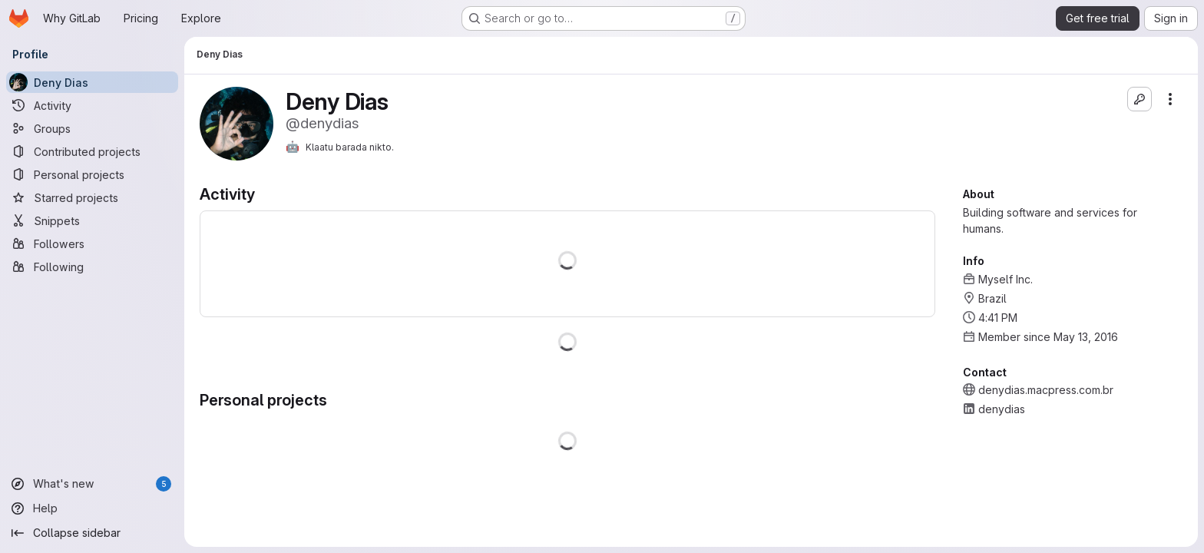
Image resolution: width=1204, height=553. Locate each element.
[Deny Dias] (92, 82)
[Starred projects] (92, 197)
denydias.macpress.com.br (1045, 389)
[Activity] (92, 105)
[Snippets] (92, 220)
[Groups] (92, 128)
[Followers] (92, 243)
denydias (1001, 409)
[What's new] (92, 484)
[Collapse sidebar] (92, 533)
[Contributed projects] (92, 151)
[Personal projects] (92, 174)
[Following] (92, 266)
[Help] (92, 508)
